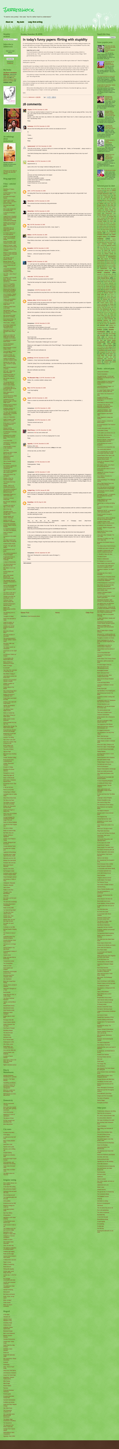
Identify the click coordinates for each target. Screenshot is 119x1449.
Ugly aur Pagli (7, 751)
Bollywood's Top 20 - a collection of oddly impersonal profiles (106, 511)
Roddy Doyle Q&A (102, 688)
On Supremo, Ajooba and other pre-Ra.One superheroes (9, 467)
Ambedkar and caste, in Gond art (105, 548)
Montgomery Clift (106, 266)
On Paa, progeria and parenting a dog (8, 1121)
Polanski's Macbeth (8, 885)
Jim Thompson (111, 247)
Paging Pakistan (101, 751)
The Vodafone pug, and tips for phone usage (9, 1229)
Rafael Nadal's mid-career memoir (106, 563)
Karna (105, 250)
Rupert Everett (110, 294)
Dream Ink (6, 1352)
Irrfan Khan (113, 240)
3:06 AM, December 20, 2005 (43, 300)
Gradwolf (5, 1362)
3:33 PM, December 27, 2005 (42, 472)
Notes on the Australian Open (104, 1132)
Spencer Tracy (100, 307)
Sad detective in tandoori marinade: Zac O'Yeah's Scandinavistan (106, 611)
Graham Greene (103, 226)
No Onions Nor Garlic (102, 911)
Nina (28, 388)
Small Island (100, 1061)
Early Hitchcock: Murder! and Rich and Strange (9, 730)
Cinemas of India (101, 211)
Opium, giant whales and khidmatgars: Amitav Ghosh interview (104, 790)
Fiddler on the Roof (8, 890)
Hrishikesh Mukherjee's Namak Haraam (9, 604)
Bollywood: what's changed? (8, 1013)
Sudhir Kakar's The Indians (104, 880)
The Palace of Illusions (103, 810)
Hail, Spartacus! (7, 979)
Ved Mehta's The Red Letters (104, 1081)
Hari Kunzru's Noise (102, 1015)
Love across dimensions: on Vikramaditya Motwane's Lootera (9, 270)
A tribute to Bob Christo (9, 543)
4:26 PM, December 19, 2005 (37, 224)
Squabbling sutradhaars (9, 1082)
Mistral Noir (30, 201)
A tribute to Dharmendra (9, 562)
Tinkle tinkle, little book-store (104, 435)
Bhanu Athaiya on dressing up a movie (8, 662)
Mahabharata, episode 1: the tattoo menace (109, 98)
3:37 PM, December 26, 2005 (42, 462)
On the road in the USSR (103, 842)
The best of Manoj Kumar (103, 1134)
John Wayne (100, 248)
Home (57, 613)
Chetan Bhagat (109, 210)
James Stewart (100, 245)
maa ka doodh (100, 347)
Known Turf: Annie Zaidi (9, 1375)
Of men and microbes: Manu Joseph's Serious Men (104, 676)
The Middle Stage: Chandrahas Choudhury (9, 1420)
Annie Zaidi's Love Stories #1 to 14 (106, 433)
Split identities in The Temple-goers (106, 690)
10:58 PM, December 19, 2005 (43, 290)
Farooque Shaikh (102, 221)
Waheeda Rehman (102, 320)
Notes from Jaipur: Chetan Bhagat (106, 746)
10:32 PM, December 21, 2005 (43, 408)
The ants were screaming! (10, 901)
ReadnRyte (30, 502)
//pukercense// (31, 146)
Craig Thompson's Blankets (104, 866)
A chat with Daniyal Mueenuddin (105, 749)
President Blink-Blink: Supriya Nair (8, 1397)
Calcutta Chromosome (9, 1339)
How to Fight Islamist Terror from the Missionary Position (105, 484)
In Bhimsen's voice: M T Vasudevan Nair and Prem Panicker (106, 701)
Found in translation (102, 374)
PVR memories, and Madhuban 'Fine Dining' (9, 1163)
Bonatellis (30, 248)
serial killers (100, 355)
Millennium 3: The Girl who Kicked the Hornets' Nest (106, 707)
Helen (112, 229)
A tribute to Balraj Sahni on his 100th (9, 307)
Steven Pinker (106, 310)
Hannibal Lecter (108, 227)
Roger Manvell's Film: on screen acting (9, 995)
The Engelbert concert (103, 1196)
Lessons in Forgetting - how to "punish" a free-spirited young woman (9, 285)
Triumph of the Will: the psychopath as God (9, 597)
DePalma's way (7, 1037)
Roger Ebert (100, 294)
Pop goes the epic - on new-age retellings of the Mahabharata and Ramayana (105, 378)
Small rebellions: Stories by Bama (106, 903)
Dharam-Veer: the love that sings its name (9, 920)
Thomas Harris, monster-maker (105, 961)
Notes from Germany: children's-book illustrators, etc (105, 727)
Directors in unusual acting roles (8, 498)
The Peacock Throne (102, 882)
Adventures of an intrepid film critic (106, 447)
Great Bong (6, 1364)
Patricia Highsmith (108, 283)
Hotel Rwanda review (8, 1010)
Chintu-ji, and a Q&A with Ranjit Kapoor (9, 702)
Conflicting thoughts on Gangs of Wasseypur (9, 375)
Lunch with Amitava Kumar (104, 873)
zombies (107, 363)
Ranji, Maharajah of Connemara (105, 1087)
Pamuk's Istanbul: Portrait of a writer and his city (105, 1032)
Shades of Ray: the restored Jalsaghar (8, 479)
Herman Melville (101, 231)
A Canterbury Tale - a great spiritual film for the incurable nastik (9, 389)
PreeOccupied (7, 1394)
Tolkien (111, 314)
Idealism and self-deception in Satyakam (9, 520)
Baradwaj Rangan (8, 1331)
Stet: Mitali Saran (7, 1408)
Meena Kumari (110, 263)
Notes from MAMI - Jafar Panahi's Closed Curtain (9, 242)
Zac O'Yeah (104, 323)
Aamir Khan (100, 188)
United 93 (5, 896)
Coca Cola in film (7, 440)
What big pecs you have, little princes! (9, 1094)
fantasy (99, 338)
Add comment (27, 563)
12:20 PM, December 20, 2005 (47, 377)
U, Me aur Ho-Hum (8, 787)
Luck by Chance (112, 255)
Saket (98, 297)
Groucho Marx (112, 226)
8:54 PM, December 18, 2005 (40, 109)
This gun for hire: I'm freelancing (105, 1191)
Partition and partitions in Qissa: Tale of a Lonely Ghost (9, 224)
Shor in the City (7, 509)
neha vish (30, 276)
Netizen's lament (101, 1179)
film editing (106, 338)
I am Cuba (6, 450)
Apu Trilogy (107, 200)
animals (102, 325)
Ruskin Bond (100, 296)
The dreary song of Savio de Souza (106, 546)
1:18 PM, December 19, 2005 (38, 191)
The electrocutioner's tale (103, 710)
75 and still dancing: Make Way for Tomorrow (10, 396)
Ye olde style (100, 1226)
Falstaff (29, 261)
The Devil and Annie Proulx (104, 764)
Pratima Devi (100, 286)
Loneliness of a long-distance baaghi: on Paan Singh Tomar (9, 401)
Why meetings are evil (9, 1195)
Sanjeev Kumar (101, 301)
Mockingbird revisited (102, 670)
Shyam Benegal (101, 305)
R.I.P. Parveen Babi (8, 1039)
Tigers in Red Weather (103, 991)
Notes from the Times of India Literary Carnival (104, 532)
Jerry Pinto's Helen (102, 950)
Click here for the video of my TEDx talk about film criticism (10, 172)
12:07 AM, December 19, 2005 (43, 146)
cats (112, 332)
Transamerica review (8, 961)
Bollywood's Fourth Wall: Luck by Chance (9, 734)
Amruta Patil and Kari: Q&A (104, 819)
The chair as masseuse (103, 1212)
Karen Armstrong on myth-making (105, 981)
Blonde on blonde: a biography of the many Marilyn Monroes (105, 440)
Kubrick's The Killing (8, 737)
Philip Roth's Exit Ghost (103, 831)
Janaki (29, 398)
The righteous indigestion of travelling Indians (9, 1248)
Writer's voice (100, 1187)
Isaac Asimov (102, 242)
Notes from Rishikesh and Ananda (106, 1154)
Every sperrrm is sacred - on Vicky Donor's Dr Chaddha (9, 424)
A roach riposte (101, 1221)
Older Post (89, 613)
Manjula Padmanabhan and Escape (106, 769)
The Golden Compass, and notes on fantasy (9, 803)
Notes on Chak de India (9, 830)
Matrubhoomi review (8, 1008)
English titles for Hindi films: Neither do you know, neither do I (106, 85)
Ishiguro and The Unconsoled (104, 1096)
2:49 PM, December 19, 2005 (42, 201)
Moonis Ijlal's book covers (103, 901)
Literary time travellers (103, 371)
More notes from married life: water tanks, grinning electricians (9, 1109)
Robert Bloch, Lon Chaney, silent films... (8, 1047)
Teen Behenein (7, 463)
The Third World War (102, 909)
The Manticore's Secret (103, 985)
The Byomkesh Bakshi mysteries (105, 933)
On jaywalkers (7, 1215)
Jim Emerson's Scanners (9, 1373)
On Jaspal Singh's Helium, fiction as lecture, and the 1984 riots (105, 390)
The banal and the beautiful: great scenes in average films (9, 513)
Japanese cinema (111, 245)
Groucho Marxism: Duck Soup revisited (9, 941)
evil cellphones (109, 337)
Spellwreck (100, 1176)
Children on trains (7, 1239)
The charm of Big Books (103, 1042)
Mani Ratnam (104, 258)
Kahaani (108, 248)
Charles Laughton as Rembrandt (8, 684)
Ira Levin (106, 240)
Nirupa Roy (111, 274)
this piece (28, 69)
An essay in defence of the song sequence (9, 233)
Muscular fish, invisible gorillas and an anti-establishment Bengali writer (106, 635)
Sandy (112, 299)
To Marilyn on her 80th (9, 927)
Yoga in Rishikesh (101, 1126)
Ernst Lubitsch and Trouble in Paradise (8, 746)
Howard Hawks (110, 233)
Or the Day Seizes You (103, 959)
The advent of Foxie (8, 1118)
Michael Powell (100, 265)
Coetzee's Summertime (103, 714)
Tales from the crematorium (104, 1113)
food (101, 340)
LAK (28, 191)
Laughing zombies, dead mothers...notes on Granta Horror (105, 522)
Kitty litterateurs (101, 1066)
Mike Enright (6, 1383)
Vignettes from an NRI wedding (105, 1161)
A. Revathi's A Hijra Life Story (104, 554)
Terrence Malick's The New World (9, 948)
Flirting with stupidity (8, 1269)
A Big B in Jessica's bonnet (104, 877)
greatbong (30, 357)
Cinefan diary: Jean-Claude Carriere (8, 916)
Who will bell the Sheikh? (9, 1189)
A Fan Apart (6, 1314)
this (35, 432)
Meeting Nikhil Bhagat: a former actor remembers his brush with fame (110, 113)
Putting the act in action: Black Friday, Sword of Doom (9, 437)
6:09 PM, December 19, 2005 (41, 248)
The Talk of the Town (8, 800)
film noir (113, 338)
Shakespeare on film (8, 1042)
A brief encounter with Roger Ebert (9, 303)
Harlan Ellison (106, 229)
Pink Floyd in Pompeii (9, 1028)
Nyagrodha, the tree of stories (104, 927)
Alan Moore (107, 190)
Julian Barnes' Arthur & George (105, 1000)
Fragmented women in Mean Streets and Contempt (9, 558)
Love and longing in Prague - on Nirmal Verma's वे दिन (105, 387)
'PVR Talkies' (6, 1134)
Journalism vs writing (102, 1201)
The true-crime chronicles (103, 437)
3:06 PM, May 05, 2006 (40, 502)
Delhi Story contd (7, 1144)
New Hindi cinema (106, 271)
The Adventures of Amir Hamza (105, 804)
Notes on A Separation (9, 417)
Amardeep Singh (7, 1322)
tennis (99, 360)
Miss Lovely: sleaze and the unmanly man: (9, 209)
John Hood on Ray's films (103, 802)
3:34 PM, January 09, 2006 (42, 490)
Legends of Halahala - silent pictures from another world (104, 410)
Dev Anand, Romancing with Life (105, 849)
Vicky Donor (110, 315)
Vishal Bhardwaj (108, 318)
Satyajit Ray (112, 301)
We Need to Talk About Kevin (104, 1009)
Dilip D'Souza (31, 430)
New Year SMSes (7, 1213)
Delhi (109, 211)
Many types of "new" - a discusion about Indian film (9, 331)
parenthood (102, 350)
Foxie (111, 221)
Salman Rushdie (107, 297)
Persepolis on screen (8, 773)
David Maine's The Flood (103, 1045)
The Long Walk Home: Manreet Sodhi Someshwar (9, 1415)
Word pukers (6, 1292)
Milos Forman (109, 265)
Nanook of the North (8, 868)
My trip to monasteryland (103, 1203)
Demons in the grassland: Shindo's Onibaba (10, 680)
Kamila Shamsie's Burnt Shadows (106, 757)
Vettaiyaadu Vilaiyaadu (9, 883)
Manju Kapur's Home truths (104, 943)
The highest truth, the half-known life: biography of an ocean (105, 604)
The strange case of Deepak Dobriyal (8, 258)
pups (109, 352)
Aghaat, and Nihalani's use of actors (9, 706)
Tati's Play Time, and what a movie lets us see (10, 670)
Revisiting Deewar (8, 1030)
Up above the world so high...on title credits (9, 506)
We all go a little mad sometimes (8, 644)
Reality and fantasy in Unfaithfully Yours (8, 695)
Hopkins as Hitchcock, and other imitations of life (10, 359)
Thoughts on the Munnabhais (7, 892)
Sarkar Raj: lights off (8, 775)
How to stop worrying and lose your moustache (9, 586)
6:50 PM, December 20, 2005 (38, 388)
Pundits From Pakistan (103, 1054)
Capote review (7, 955)
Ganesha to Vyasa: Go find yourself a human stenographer (9, 1086)
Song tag (99, 1198)
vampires (106, 362)
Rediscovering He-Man (103, 1159)
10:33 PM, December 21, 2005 (43, 420)
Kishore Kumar (109, 253)
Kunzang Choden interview (104, 1057)
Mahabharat (112, 257)
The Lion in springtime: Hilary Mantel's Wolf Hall (104, 721)
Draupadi (111, 216)
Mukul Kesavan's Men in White (105, 864)
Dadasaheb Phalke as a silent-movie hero (9, 495)
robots (114, 352)
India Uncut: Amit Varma (9, 1370)
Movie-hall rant (7, 1266)
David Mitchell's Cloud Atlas (104, 1093)
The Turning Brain (8, 963)
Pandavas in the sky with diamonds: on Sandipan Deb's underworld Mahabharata (105, 406)
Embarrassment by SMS (9, 1203)
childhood (99, 333)
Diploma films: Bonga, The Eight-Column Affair (10, 727)
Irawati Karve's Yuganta (103, 845)
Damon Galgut (101, 1100)
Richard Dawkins (108, 293)
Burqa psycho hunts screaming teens (8, 760)
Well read (99, 1059)
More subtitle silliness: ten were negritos (10, 1183)
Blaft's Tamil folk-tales (102, 736)
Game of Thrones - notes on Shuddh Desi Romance (10, 246)
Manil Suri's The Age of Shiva (104, 828)
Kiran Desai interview (102, 967)
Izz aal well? (6, 668)
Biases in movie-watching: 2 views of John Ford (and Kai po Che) (10, 254)
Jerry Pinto (102, 247)
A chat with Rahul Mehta (103, 682)
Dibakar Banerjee (102, 215)
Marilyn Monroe (100, 262)
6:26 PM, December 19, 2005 (39, 261)
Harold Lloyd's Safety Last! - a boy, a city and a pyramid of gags (9, 202)
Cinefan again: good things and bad (8, 1272)
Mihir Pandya (6, 1381)
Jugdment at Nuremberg (9, 852)
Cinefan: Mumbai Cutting (9, 757)
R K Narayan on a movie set (104, 561)
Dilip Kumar (113, 215)
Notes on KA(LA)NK (8, 907)
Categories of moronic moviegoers (9, 1236)
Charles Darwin (104, 208)
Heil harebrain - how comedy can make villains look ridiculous (10, 312)
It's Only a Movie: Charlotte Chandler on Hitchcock (104, 970)
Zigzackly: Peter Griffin (9, 1436)
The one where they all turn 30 (105, 1208)
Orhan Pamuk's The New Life (104, 899)
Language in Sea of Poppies (104, 797)
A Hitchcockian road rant (9, 1259)
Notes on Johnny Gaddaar (10, 822)
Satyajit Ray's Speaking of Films (105, 1017)
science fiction (109, 353)
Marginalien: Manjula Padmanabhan (8, 1378)
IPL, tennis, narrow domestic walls (106, 1115)
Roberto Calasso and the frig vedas (106, 983)
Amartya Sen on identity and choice (106, 945)
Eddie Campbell (101, 218)
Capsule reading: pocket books (105, 1019)
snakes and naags (102, 356)
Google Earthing (7, 1152)
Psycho (107, 286)
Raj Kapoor (106, 289)
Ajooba (108, 188)
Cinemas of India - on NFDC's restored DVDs (9, 355)
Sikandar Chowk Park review (104, 1006)
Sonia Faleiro (111, 305)
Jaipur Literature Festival (104, 244)
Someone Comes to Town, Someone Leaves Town (104, 918)
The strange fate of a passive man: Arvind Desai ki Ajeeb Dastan (9, 383)
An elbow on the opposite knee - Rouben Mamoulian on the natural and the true (9, 279)
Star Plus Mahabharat (103, 309)
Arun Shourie (105, 202)
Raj (28, 224)
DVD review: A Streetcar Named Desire (9, 780)
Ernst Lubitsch (109, 219)
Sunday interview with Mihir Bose (105, 1079)
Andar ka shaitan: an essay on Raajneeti (8, 623)
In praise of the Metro (8, 1132)
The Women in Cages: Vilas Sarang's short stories (104, 922)
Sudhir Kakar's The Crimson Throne (106, 658)
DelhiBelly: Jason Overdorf (7, 1349)
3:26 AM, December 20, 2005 (42, 323)
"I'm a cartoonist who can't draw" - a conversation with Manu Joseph (106, 452)
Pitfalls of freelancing (8, 1264)
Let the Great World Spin (103, 652)
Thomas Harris (103, 314)
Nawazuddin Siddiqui (103, 270)
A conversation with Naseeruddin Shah (8, 659)
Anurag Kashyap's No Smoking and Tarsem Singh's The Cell (9, 819)
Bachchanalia (6, 992)
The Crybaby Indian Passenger (8, 1242)
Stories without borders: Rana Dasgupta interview (104, 1076)
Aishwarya (30, 126)
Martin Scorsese (101, 263)
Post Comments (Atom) (34, 616)
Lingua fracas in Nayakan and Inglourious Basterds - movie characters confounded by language (10, 218)
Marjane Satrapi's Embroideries (105, 1029)
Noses (98, 276)
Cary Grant (107, 206)
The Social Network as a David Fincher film (9, 565)
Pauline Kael (100, 284)
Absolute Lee (6, 1316)
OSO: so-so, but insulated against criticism (10, 814)
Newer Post (25, 613)
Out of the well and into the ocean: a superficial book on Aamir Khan (106, 487)
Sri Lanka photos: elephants (104, 1118)
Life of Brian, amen (8, 1044)
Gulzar (100, 227)
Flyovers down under (8, 1146)
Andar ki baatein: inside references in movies (9, 420)
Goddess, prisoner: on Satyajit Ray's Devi (9, 409)
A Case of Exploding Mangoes (105, 780)
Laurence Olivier (101, 255)
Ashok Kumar (112, 202)
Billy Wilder (111, 205)
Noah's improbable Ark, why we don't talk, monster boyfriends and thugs (106, 642)
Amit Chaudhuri (110, 192)
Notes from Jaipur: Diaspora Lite (105, 744)
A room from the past (102, 1217)
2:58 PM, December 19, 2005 (42, 211)
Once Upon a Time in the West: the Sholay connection (9, 1061)
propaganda (102, 352)
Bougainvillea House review (104, 997)
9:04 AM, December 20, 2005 (41, 357)
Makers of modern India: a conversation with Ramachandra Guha (105, 627)
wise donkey (30, 161)
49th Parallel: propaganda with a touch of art (10, 471)
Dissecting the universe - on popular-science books (104, 458)
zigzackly (30, 443)
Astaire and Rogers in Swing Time (9, 810)
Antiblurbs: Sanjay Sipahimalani (8, 1328)
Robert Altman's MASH (9, 1022)
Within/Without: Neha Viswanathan (8, 1433)
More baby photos (8, 1124)
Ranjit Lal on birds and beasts (104, 771)
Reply (28, 121)
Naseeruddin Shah (106, 268)
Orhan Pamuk (105, 280)
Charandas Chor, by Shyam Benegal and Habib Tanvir (8, 229)
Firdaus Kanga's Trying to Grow (105, 762)
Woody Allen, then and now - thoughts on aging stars (9, 364)
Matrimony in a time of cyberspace (9, 1115)
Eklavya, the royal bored (9, 860)
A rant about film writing (9, 1186)
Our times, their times (102, 1157)
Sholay (111, 304)
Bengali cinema (101, 205)
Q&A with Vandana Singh (103, 759)
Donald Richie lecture (8, 1005)
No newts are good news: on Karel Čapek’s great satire (106, 596)
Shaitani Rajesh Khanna (106, 302)
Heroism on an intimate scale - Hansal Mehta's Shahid (9, 238)
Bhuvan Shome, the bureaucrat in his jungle (9, 262)
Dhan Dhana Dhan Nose (9, 798)
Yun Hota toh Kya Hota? (9, 910)
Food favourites (101, 1172)
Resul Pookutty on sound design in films (9, 348)
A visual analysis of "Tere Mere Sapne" (9, 193)
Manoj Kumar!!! (110, 260)
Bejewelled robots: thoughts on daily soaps (9, 1233)
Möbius (29, 234)
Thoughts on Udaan (8, 616)
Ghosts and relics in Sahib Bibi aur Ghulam (10, 453)
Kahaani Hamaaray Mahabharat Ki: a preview (10, 1076)
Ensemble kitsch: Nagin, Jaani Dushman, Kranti (9, 855)
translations (108, 360)
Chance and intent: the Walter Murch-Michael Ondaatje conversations (9, 336)
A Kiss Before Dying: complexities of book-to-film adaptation (105, 579)
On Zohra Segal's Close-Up (104, 664)
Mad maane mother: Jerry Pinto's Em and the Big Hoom (105, 465)
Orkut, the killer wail (8, 1245)
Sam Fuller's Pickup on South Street (9, 716)
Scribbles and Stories (8, 1402)
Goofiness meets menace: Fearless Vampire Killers (10, 874)
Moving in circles (101, 1174)
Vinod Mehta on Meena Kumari (105, 402)
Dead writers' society (102, 430)
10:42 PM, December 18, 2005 (42, 126)
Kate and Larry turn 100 (9, 858)
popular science (111, 350)
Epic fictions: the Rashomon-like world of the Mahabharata (105, 585)
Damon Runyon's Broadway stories (106, 576)
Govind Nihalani (112, 224)
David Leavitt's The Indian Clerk (105, 847)
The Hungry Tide (101, 1063)
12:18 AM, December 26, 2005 (41, 443)
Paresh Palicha (7, 1385)
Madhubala (102, 257)
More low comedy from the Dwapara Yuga (9, 1090)
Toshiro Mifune (100, 315)
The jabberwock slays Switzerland (9, 1286)
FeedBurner (10, 63)
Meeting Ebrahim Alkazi (103, 1136)
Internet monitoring (8, 1289)
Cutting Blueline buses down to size (9, 1222)
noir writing (109, 347)
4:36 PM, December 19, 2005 (39, 234)
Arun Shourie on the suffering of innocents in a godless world (105, 566)
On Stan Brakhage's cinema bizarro (8, 344)
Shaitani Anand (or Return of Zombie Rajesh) (10, 405)
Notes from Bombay (102, 1145)
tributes (99, 362)
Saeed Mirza (110, 296)
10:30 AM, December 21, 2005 (39, 398)
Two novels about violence (104, 449)
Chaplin (114, 206)
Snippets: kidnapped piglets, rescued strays (104, 593)
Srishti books (110, 307)
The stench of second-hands (104, 1002)
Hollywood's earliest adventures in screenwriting (8, 458)
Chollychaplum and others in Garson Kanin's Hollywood (104, 646)
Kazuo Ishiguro (107, 252)
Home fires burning (8, 1112)
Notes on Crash (7, 965)
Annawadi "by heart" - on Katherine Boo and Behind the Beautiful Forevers (106, 496)
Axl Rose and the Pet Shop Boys (105, 1142)
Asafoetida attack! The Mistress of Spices (9, 937)
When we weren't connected (7, 1305)
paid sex (114, 348)
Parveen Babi (107, 281)
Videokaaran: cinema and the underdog (9, 443)
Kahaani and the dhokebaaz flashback (8, 428)
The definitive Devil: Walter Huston (8, 710)
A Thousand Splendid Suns (104, 871)
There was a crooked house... (104, 712)
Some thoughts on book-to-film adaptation (9, 447)
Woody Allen (106, 322)
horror (109, 344)
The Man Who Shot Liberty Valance (8, 913)
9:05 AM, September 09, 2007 (42, 552)
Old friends (100, 1205)
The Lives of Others (8, 749)
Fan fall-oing (100, 1228)
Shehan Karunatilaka (102, 304)
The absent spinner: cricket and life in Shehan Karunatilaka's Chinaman (106, 607)
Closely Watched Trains (9, 846)
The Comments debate (103, 1194)
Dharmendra (109, 213)
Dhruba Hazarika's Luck (103, 704)
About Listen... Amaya (9, 322)
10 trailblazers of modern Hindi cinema (9, 341)
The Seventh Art (7, 1423)
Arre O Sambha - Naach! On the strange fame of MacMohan (9, 296)
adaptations (113, 323)
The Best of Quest (102, 556)
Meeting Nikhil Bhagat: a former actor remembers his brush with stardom (9, 290)
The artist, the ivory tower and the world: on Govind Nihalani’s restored (110, 48)
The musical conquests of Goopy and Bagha (10, 554)
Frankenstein (100, 223)
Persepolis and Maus (102, 1102)
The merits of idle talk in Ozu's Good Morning (9, 593)
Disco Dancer (102, 216)
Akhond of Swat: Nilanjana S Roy (7, 1319)
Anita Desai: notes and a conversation (103, 836)
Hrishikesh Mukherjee (103, 234)
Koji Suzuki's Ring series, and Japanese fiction (104, 839)
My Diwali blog (101, 1214)
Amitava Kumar (7, 1325)
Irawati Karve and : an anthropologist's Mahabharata (109, 156)
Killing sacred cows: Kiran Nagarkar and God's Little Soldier (106, 956)
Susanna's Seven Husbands (110, 312)
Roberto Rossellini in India (104, 800)
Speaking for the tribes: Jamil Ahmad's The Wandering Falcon (105, 600)
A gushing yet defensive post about (110, 127)
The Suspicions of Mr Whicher (105, 724)
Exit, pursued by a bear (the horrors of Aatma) (9, 316)
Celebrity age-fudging (8, 1251)
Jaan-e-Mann (6, 887)
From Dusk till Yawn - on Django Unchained (9, 319)
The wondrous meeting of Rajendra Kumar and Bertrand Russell (9, 491)
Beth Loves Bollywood (9, 1333)
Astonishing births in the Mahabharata (103, 1148)
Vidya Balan (107, 317)
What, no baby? (7, 1300)
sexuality (110, 355)
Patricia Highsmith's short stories (105, 852)
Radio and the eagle (8, 1253)
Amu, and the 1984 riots (9, 1050)
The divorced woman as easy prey (106, 76)
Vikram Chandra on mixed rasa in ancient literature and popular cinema (105, 383)
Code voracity (6, 1302)
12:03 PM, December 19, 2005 (43, 161)
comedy (102, 335)
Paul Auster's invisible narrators (105, 884)
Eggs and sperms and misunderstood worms (103, 667)
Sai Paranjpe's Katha (8, 871)
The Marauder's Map (33, 377)
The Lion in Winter (8, 828)
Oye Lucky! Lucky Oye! (9, 739)
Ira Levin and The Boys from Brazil (106, 833)
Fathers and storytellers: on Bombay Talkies (9, 300)
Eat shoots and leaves (9, 1294)
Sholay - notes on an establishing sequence (9, 486)
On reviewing (100, 1224)
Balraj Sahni (110, 203)
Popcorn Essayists (109, 284)
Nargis (114, 266)
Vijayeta (29, 109)
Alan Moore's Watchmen (103, 925)
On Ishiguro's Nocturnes (103, 730)
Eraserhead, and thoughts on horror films (10, 972)
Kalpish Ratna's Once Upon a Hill (105, 455)
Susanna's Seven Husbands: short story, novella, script (106, 589)
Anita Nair (106, 198)
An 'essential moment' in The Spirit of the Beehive (9, 529)
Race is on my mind (8, 789)
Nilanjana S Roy (101, 274)
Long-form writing (35, 22)
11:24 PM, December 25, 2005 (43, 430)
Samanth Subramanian (9, 1400)
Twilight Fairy (31, 490)
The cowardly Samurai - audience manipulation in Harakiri (9, 582)
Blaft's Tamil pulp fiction (103, 673)
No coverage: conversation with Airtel (9, 1279)
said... (37, 446)
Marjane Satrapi (110, 262)
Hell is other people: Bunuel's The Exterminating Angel (8, 577)
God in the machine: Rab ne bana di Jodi (9, 742)
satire (100, 353)
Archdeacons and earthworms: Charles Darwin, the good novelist (106, 622)
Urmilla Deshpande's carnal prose (106, 582)
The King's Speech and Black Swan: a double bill (9, 540)
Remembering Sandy (102, 1219)
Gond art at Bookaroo (102, 766)
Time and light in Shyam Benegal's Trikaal (9, 352)
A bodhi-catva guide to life (103, 428)
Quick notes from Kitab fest (104, 947)
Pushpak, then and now (9, 862)
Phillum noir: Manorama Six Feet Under (9, 807)
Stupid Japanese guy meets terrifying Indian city (104, 500)
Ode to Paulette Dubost (9, 461)
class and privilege (110, 333)
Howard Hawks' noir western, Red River (8, 517)
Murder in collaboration (103, 559)
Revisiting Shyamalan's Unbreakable (9, 904)
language (99, 345)
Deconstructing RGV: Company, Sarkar (8, 976)
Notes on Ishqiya (7, 665)
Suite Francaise (101, 875)
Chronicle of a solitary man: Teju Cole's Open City (105, 539)
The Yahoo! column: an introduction (9, 647)
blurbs (105, 327)
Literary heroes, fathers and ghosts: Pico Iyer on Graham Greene (106, 518)
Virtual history (6, 1035)
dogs (98, 337)
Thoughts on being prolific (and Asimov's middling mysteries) (105, 551)
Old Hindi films (103, 278)
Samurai (105, 299)
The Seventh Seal (8, 1032)
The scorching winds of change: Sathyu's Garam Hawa (9, 640)
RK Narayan (107, 288)
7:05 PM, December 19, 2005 (40, 276)
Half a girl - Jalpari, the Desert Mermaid (9, 371)
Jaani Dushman (110, 242)
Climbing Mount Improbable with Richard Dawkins (105, 777)
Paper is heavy (7, 1262)
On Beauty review (101, 1004)
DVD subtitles (6, 1201)
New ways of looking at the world (105, 1120)
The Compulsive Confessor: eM (7, 1411)
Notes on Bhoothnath (8, 777)
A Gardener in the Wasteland (104, 525)
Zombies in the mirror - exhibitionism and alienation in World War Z (105, 399)
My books (20, 22)
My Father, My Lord (8, 833)
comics (111, 335)
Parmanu (5, 1388)
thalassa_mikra (31, 300)
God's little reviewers (102, 1163)
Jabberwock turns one (103, 1185)
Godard (108, 223)
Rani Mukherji (108, 291)
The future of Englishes (103, 1098)
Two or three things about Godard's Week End (9, 691)
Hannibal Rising (101, 887)
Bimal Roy (99, 206)
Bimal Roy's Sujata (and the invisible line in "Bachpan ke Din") (9, 326)
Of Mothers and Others (108, 276)
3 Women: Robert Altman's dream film (8, 601)
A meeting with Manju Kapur (104, 783)
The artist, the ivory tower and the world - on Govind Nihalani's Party (10, 413)
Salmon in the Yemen (102, 858)
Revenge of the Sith (8, 1020)
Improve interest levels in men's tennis (9, 1256)
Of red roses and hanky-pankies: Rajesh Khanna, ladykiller (9, 525)
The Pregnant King (102, 816)
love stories (109, 345)
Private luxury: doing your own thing (106, 1111)
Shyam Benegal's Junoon (9, 877)
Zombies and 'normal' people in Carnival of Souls (8, 627)
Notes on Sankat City (8, 713)
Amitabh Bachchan (103, 194)
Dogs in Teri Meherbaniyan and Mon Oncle (9, 609)
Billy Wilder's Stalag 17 (9, 674)
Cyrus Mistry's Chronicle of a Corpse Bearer (104, 476)
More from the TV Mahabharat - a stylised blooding (109, 63)
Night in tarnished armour (9, 1065)
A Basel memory (101, 1189)
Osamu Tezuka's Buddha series (105, 889)
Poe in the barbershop (103, 1210)
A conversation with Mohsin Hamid (106, 868)
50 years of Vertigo (8, 767)
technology (110, 358)
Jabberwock (18, 10)
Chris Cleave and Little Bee (104, 738)
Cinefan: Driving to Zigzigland (8, 835)
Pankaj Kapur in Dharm (9, 792)
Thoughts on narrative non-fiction (105, 638)
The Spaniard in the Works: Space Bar (8, 1426)
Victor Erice (99, 317)
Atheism (101, 203)
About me (9, 22)
